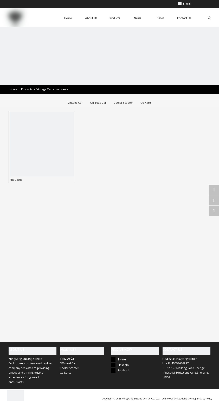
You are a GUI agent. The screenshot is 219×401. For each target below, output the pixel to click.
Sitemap (192, 398)
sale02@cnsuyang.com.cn (181, 359)
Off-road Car (98, 103)
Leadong (182, 398)
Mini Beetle (16, 179)
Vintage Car (75, 103)
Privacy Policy (204, 398)
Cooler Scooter (123, 103)
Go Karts (146, 103)
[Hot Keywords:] (209, 18)
